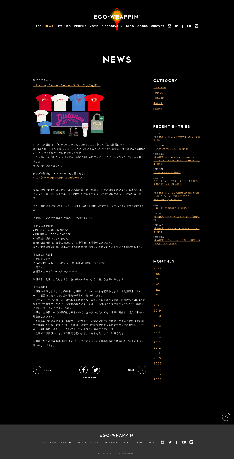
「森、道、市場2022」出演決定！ (172, 208)
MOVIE (94, 442)
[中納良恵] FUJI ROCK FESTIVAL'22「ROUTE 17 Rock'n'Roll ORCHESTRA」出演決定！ (177, 160)
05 (158, 273)
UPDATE (159, 98)
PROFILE (81, 442)
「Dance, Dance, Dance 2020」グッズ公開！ (67, 85)
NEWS (53, 442)
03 (158, 284)
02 (158, 289)
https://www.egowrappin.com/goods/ (57, 177)
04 (158, 278)
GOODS (138, 442)
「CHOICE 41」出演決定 (167, 172)
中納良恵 (158, 103)
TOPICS (158, 92)
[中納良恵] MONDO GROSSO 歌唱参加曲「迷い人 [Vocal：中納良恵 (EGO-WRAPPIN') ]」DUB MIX (177, 196)
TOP (43, 442)
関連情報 (158, 108)
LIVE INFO (66, 442)
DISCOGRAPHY (111, 442)
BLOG (126, 442)
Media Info (160, 87)
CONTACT (152, 442)
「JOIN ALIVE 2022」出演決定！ (172, 148)
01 (157, 294)
